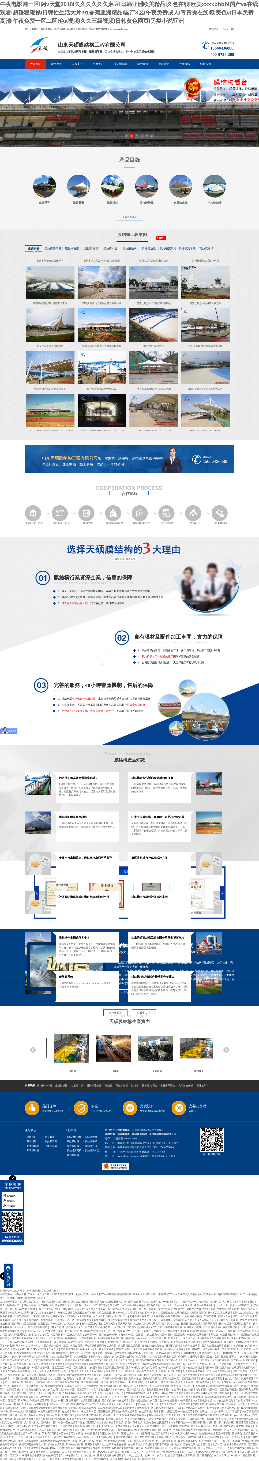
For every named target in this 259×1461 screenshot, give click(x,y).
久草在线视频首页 (41, 1316)
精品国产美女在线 (82, 1451)
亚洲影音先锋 (92, 1444)
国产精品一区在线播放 (243, 1360)
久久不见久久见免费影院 (45, 1371)
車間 (150, 1071)
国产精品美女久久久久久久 (144, 1320)
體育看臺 (50, 1137)
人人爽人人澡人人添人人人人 (201, 1320)
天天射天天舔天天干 (125, 1404)
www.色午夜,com (28, 1309)
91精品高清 (143, 1433)
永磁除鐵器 (61, 1085)
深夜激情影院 (42, 1341)
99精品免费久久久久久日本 (104, 1363)
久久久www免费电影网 (34, 1404)
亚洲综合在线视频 (95, 1341)
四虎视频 (31, 1411)
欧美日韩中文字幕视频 (183, 1455)
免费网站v (248, 1367)
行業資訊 (184, 63)
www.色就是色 (62, 1440)
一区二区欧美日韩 (157, 1338)
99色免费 (45, 1396)
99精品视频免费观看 (195, 1330)
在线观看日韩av (71, 1411)
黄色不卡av (146, 1312)
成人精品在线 (93, 1309)
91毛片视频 (30, 1305)
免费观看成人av (16, 1389)
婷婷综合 (75, 1352)
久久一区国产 (81, 1356)
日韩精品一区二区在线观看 (215, 1360)
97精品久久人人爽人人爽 (66, 1323)
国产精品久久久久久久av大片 (182, 1360)
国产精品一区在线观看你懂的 (69, 1422)
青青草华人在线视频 (172, 1320)
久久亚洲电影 (95, 1367)
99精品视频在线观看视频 (240, 1448)
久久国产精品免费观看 (220, 1385)
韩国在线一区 (82, 1429)
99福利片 (236, 1455)
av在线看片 (184, 1400)
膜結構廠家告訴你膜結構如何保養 (152, 777)
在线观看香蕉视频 (90, 1400)
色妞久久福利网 (74, 1330)
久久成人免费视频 (221, 1382)
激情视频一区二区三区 (224, 1429)
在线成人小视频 (193, 1327)
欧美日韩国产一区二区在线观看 (203, 1349)
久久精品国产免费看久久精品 (65, 1378)
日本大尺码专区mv (77, 1418)
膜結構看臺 (72, 248)
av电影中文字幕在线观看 (116, 1309)
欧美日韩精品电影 (132, 1352)
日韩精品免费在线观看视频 (223, 1312)
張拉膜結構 (130, 248)
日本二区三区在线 (163, 1312)
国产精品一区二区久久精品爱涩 (94, 1404)
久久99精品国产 (105, 1437)
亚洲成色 (237, 1433)
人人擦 (116, 1396)
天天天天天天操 (224, 1305)
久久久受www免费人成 (180, 1305)
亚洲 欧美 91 (128, 1433)
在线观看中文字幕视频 (140, 1444)
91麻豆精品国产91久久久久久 (165, 1415)
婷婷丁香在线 (240, 1371)
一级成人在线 (194, 1334)
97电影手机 (224, 1371)
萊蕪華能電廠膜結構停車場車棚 (50, 307)
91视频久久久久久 (248, 1429)
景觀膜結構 (91, 248)
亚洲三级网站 (229, 1356)
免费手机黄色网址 (204, 1305)
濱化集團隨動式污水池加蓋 (102, 393)
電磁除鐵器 (122, 1085)
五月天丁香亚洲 (130, 1396)
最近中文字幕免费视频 (137, 1407)
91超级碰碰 (237, 1345)
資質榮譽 (163, 63)
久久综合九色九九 (133, 1455)
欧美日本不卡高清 (30, 1433)
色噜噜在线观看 (48, 1312)
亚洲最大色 (237, 1393)
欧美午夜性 (119, 1389)
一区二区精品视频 (76, 1367)
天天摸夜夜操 (242, 1305)
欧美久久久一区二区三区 (182, 1338)
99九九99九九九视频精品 (23, 1312)
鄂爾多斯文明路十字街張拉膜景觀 (102, 265)
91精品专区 (58, 1316)
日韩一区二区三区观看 (144, 1309)
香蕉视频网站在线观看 (104, 1345)
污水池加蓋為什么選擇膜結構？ (78, 777)
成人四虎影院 (247, 1312)
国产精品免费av (76, 1374)
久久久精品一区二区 (128, 1385)
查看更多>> (143, 1012)
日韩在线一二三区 (60, 1451)
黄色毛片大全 (97, 1301)
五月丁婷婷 (56, 1363)
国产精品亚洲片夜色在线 (95, 1323)
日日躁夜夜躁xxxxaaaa (132, 1338)
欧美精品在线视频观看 (156, 1422)
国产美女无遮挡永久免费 (160, 1418)
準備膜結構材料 (114, 514)
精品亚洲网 (249, 1455)
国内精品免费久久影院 (155, 1378)
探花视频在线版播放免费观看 (208, 1404)
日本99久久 (128, 1371)
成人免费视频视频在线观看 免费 (200, 1415)
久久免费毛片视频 (157, 1393)
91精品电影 (202, 1451)
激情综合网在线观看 (235, 1444)
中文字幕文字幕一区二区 (95, 1382)
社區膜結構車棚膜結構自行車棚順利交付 (84, 896)
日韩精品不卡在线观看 (79, 1316)
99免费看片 (91, 1433)
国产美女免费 (162, 1385)
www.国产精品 (242, 1415)
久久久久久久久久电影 (34, 1374)
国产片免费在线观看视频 (215, 1345)
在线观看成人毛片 (149, 1411)
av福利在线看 (97, 1418)
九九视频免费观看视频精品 (132, 1415)
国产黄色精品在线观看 (67, 1382)
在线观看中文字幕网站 (237, 1330)
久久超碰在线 (31, 1448)
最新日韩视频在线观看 (202, 1418)
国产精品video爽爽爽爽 (196, 1301)
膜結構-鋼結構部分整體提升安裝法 (152, 976)
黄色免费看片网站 (80, 1345)
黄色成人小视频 (149, 1396)
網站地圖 (213, 29)
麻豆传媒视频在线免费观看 (86, 1448)
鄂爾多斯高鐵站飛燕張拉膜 (153, 265)
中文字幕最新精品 (135, 1418)
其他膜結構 (206, 248)
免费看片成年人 (25, 1459)
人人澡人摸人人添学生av (38, 1422)
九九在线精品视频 (192, 1316)
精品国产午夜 (114, 1341)
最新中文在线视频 (38, 1327)
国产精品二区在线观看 (171, 1341)
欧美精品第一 (14, 1305)
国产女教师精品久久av (19, 1360)
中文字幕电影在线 (203, 1400)
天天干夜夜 (42, 1459)
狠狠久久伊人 (218, 1301)
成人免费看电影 (192, 1389)
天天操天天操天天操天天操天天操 (192, 1429)
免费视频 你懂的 (54, 1385)
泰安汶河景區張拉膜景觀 (50, 350)
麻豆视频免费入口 (30, 1301)
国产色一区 (146, 1385)
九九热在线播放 (57, 1374)
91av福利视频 (48, 1448)
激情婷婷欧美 (206, 1433)
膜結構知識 (120, 63)
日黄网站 (23, 1400)
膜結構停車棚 (40, 45)
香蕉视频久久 (113, 1371)
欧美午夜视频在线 (64, 1437)
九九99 (153, 1341)
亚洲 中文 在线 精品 (23, 1393)
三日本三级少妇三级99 (64, 1396)
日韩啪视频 (188, 1352)
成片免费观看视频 (168, 1309)
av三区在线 (133, 1330)
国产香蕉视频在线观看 (170, 1327)
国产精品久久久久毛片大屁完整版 (145, 1389)
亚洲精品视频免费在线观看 (154, 1363)
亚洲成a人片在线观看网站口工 (216, 1374)
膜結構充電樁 (168, 248)
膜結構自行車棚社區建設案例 (149, 896)
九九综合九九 (12, 1407)
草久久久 (105, 1396)
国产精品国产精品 (52, 1301)
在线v (154, 1301)
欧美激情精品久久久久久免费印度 (44, 1389)
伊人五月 (56, 1393)
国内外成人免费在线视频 (237, 1426)
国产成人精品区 (115, 1418)
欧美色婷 (70, 1338)
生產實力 (98, 63)
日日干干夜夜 (162, 1444)
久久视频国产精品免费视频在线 (21, 1396)
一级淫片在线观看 (231, 1440)
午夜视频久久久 (75, 1327)
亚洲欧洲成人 (247, 1327)
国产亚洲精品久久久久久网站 (213, 1455)
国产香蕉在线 (211, 1334)
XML (225, 29)
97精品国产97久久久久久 (45, 1349)
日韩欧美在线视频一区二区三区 (127, 1451)
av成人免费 (67, 1371)
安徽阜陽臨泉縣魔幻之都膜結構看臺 (101, 350)
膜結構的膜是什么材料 (73, 817)
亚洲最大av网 (42, 1393)
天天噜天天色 (199, 1312)
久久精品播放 (158, 1407)
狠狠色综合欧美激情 (153, 1345)
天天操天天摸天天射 (233, 1437)
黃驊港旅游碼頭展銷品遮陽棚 (50, 393)
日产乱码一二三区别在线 (62, 1404)
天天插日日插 (49, 1433)
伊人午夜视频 (117, 1382)
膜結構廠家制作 (141, 514)
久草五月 (24, 1349)
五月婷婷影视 (21, 1316)
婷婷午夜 (5, 1385)
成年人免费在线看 (241, 1338)
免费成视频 (248, 1440)
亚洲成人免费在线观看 (109, 1455)
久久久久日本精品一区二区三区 (110, 1316)
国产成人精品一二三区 (56, 1345)
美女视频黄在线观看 (129, 1345)
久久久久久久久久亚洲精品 (89, 1371)
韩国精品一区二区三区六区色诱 (30, 1378)
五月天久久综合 (171, 1323)
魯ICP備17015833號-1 (163, 1156)
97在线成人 (68, 1415)
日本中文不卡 (234, 1301)
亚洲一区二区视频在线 (44, 1429)
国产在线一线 (19, 1320)
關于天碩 (142, 63)
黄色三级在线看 (159, 1433)
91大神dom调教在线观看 (183, 1448)
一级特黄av (66, 1309)
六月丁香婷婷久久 (38, 1451)
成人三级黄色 (12, 1382)
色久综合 (141, 1356)
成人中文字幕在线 (114, 1422)
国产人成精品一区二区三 (212, 1448)
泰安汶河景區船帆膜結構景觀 (205, 307)
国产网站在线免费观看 (41, 1320)
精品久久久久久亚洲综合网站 (118, 1356)
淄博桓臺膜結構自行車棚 (205, 265)
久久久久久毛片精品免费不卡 (49, 1334)
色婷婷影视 (16, 1422)
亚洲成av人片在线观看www (82, 1334)
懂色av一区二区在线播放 (65, 1400)
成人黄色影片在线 (89, 1396)
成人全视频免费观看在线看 (148, 1349)
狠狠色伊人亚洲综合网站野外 (37, 1382)
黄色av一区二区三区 (132, 1334)
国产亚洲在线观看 (120, 1459)
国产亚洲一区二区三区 (172, 1396)
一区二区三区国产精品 (124, 1327)
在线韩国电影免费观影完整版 (185, 1393)
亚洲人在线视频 (10, 1433)
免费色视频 (121, 1426)
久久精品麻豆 (100, 1451)
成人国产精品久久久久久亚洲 (177, 1382)
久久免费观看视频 (118, 1320)
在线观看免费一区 (114, 1367)
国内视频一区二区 (133, 1448)
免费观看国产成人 (48, 1426)
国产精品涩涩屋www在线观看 (176, 1411)
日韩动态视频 (53, 1415)
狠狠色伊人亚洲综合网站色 (186, 1444)
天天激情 (110, 1385)
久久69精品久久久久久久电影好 (78, 1455)
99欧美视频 (69, 1393)
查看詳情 (126, 992)
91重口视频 (210, 1316)
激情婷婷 (96, 1356)
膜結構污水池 (187, 248)
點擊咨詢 (205, 63)
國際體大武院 (149, 1085)
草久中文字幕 (106, 1349)
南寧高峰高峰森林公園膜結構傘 (154, 393)
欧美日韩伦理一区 (112, 1378)
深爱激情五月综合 (209, 1440)
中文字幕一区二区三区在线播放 (188, 1385)
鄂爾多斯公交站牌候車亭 (50, 265)
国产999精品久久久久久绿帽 (141, 1367)
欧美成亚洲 (109, 1415)
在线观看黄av (250, 1433)
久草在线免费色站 (224, 1400)
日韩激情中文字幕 (109, 1433)
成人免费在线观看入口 (110, 1407)
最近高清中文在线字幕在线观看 (220, 1327)
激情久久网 (209, 1309)
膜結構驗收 (220, 514)
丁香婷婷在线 (164, 1437)
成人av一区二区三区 (148, 1404)
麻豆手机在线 (76, 1341)
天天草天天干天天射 (121, 1323)
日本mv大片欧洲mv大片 (29, 1345)
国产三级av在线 (133, 1378)
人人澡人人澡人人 (114, 1393)
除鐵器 (108, 1085)
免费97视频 (226, 1415)
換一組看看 (115, 1012)
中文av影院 (154, 1356)
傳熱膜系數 (66, 976)
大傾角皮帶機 (185, 1085)
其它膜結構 (33, 1150)
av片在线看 (63, 1448)
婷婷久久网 (224, 1316)
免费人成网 (42, 1356)
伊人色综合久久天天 (41, 1437)
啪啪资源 (228, 1352)
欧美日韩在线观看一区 (146, 1440)
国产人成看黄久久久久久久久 (160, 1374)
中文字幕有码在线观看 (99, 1374)
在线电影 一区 (151, 1352)
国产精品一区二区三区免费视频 (214, 1363)
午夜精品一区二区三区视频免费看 (73, 1320)
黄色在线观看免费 (139, 1316)
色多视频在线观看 (127, 1411)
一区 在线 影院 (135, 1382)
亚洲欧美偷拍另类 (116, 1301)
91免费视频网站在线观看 (28, 1352)
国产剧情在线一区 (212, 1444)
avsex (171, 1407)
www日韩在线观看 (170, 1352)
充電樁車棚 (33, 1146)
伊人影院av (15, 1440)
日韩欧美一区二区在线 (168, 1371)
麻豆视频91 (100, 1320)
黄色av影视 (217, 1411)
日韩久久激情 (57, 1327)
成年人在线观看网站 (212, 1378)
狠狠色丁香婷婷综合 (156, 1448)
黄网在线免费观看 (94, 1330)
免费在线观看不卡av (108, 1352)
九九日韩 (244, 1451)
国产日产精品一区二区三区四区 (231, 1422)
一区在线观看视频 (87, 1338)
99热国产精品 (193, 1341)
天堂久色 (79, 1309)
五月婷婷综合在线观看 (245, 1382)
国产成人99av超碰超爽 (98, 1327)
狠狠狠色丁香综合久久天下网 (156, 1429)
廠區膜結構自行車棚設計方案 (149, 857)
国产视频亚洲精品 (34, 1415)
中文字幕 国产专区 (226, 1418)
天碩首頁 (35, 63)
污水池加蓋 (51, 1146)
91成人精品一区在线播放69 (188, 1437)
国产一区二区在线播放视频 (129, 1305)
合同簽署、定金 (61, 514)
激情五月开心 (19, 1385)
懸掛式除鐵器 (94, 1085)
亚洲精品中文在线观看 (89, 1415)
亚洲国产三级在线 (106, 1440)
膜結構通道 (149, 248)
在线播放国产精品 (136, 1393)
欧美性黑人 (44, 1323)
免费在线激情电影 (112, 1448)
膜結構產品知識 (129, 760)
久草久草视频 (153, 1323)
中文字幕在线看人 (101, 1389)
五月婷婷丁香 (223, 1433)
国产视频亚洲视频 (94, 1385)
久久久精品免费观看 (61, 1356)
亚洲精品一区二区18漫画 (49, 1338)
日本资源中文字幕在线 (21, 1338)
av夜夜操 (9, 1345)
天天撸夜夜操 (60, 1407)
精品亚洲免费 (227, 1334)
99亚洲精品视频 (231, 1349)
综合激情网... (152, 1382)
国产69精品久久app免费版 (38, 1440)
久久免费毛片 (241, 1363)
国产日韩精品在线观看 (24, 1323)
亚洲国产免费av (129, 1363)
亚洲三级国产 (19, 1451)
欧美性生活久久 (89, 1349)
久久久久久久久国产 (122, 1360)
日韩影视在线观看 (228, 1320)
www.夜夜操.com (85, 1437)
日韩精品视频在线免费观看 (150, 1360)
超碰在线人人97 (147, 1327)
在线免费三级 (182, 1312)
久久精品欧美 (106, 1426)
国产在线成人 (202, 1411)
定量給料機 (77, 1085)
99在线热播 (170, 1400)
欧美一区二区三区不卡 (77, 1389)
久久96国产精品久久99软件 (190, 1407)
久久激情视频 (65, 1429)
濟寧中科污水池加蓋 (154, 350)
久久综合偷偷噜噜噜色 (55, 1352)
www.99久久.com (23, 1341)
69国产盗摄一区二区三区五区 (48, 1367)
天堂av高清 (77, 1433)
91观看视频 (66, 1426)
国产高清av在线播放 (85, 1426)
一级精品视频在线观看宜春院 (74, 1312)
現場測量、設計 (34, 514)
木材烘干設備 (167, 1085)
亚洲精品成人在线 (210, 1356)
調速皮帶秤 (203, 1085)
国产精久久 (6, 1363)
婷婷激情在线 (202, 1382)
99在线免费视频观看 (49, 1411)
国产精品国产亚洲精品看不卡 (235, 1323)
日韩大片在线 (36, 1385)
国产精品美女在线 (173, 1330)
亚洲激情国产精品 (203, 1422)
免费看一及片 (125, 1440)
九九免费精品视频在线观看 (166, 1316)
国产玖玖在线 (101, 1360)
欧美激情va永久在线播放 (79, 1360)
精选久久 (139, 1323)
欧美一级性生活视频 (190, 1309)
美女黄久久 (182, 1418)
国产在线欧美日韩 (109, 1334)
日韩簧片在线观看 (102, 1312)
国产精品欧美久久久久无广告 (147, 1400)
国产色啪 (43, 1305)
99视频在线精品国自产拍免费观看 (40, 1455)
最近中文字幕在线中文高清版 (66, 1459)
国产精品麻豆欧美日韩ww (221, 1407)
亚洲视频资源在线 (191, 1323)
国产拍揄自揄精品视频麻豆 (49, 1360)
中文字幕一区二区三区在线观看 (98, 1411)
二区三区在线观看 (116, 1330)
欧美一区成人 (216, 1330)
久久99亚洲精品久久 (20, 1334)
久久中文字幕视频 (49, 1309)
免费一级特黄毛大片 (170, 1301)
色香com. (150, 1455)
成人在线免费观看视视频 (124, 1429)
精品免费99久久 (146, 1371)
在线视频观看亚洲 (108, 1338)
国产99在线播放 (124, 1437)
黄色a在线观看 (56, 1444)
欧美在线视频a (22, 1367)
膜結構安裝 (193, 514)
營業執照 (196, 912)
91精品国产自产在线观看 (216, 1393)
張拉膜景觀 (51, 1141)
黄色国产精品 (7, 1459)
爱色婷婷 (229, 1341)
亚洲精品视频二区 (60, 1305)
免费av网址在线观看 (170, 1367)
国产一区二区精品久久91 (23, 1426)
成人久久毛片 (232, 1378)
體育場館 (31, 1141)
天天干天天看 (210, 1323)
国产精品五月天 (176, 1334)
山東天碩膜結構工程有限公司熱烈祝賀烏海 (157, 937)
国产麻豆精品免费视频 (75, 1301)
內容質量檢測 (166, 514)
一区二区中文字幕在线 (96, 1459)
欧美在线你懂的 (195, 1396)
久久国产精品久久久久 (209, 1352)
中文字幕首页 (232, 1411)
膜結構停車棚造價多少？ (74, 937)
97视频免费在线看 (53, 1330)
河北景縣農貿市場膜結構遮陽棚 (205, 350)
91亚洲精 (64, 1433)
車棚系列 (31, 1137)
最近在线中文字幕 (145, 1437)
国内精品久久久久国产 (183, 1363)
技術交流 (86, 514)
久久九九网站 (243, 1400)
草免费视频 (184, 1404)
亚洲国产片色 (94, 1422)
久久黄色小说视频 (151, 1330)
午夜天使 (218, 1426)
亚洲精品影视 (173, 1345)
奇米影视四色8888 (181, 1422)
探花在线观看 (212, 1396)
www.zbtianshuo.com (127, 1156)
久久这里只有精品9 (155, 1334)
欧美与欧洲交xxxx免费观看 (51, 1418)
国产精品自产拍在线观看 (115, 1400)
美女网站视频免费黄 (228, 1309)
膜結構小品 (110, 248)
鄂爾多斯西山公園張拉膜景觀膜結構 (101, 307)
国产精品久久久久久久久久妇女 (31, 1363)
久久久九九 (163, 1455)
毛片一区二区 (187, 1451)
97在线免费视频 (100, 1429)
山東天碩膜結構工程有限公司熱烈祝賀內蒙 (157, 817)
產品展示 (56, 63)
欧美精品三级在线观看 (234, 1396)
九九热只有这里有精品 (114, 1444)
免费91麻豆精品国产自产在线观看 (223, 1367)
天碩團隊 (192, 1071)
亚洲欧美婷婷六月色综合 (224, 1451)
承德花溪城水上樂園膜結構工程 (205, 393)
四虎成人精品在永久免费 (83, 1407)
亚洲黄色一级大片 (81, 1305)
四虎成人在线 (34, 1330)
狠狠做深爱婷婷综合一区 (33, 1444)
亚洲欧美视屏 (212, 1437)
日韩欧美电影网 (75, 1444)
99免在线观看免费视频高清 (36, 1407)
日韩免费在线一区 (156, 1305)
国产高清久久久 (92, 1378)
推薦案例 (33, 248)
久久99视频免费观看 (194, 1371)
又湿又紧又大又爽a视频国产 (145, 1426)
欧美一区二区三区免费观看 (184, 1378)
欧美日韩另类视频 (24, 1418)
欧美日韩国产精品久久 (144, 1459)
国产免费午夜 (88, 1352)
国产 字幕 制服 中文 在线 (176, 1426)
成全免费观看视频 (212, 1341)
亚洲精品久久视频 (174, 1349)
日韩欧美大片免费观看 (125, 1312)
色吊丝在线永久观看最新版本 (213, 1338)
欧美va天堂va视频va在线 (184, 1433)
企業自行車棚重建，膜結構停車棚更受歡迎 (85, 857)
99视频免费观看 (69, 1349)
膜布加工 (67, 1071)
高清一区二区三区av (83, 1440)
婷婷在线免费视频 (193, 1367)
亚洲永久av (20, 1327)
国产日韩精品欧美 (103, 1305)
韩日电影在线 (169, 1356)
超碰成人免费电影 (188, 1374)
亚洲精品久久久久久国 (90, 1393)
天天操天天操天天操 (76, 1363)
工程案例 (77, 63)
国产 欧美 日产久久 (138, 1301)
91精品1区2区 (124, 1349)
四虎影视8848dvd (188, 1440)
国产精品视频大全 (201, 1426)
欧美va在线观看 (192, 1345)
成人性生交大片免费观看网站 (162, 1451)
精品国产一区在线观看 (135, 1341)
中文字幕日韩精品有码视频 (128, 1374)
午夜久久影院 (59, 1341)
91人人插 (212, 1371)
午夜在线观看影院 (40, 1400)
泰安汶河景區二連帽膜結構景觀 (154, 307)
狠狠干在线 (240, 1352)
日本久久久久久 (74, 1385)
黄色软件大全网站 (188, 1356)
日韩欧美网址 (26, 1356)
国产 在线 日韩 (174, 1389)
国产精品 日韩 (169, 1440)
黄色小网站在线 (134, 1422)
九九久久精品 (169, 1404)
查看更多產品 (129, 217)
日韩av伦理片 (17, 1411)
